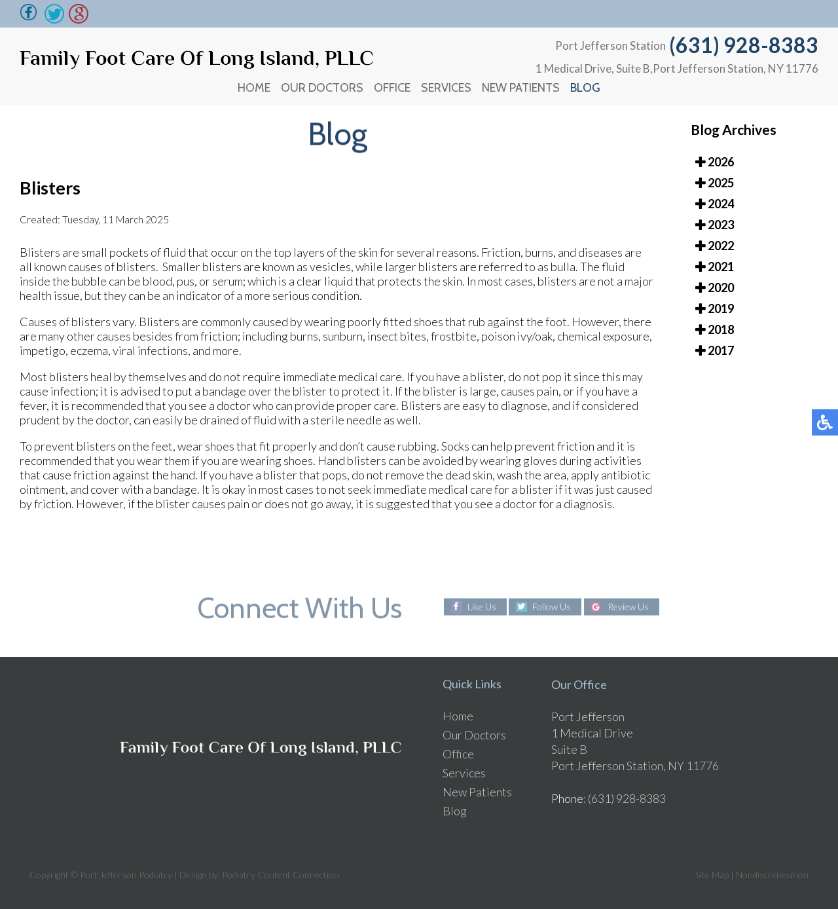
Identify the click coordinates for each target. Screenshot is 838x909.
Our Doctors (322, 88)
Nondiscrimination (772, 874)
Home (254, 88)
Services (446, 88)
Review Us (628, 606)
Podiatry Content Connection (280, 874)
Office (392, 88)
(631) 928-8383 (743, 45)
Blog (585, 88)
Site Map (712, 874)
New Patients (521, 88)
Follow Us (551, 606)
